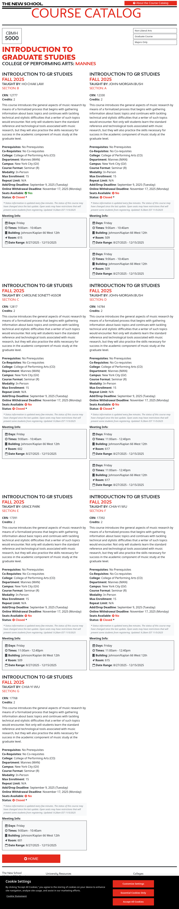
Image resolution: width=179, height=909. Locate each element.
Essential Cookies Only (133, 894)
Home (31, 859)
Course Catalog (86, 13)
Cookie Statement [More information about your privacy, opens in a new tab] (16, 897)
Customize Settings (133, 885)
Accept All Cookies (133, 903)
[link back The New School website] (22, 4)
